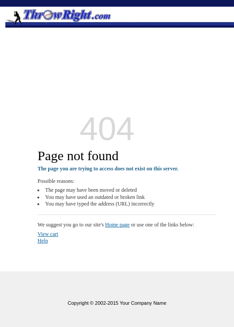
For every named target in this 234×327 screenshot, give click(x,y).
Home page (117, 225)
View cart (47, 234)
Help (42, 241)
